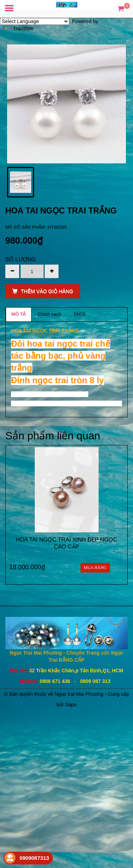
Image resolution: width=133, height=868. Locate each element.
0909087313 (34, 858)
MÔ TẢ (18, 314)
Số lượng (20, 259)
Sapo (71, 704)
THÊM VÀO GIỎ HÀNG (42, 291)
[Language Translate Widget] (34, 21)
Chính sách (49, 314)
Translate (17, 28)
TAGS (79, 314)
